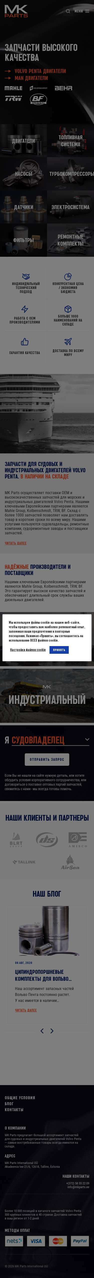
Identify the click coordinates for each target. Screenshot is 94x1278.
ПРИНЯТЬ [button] (59, 650)
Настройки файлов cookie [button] (28, 650)
